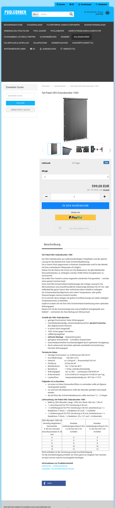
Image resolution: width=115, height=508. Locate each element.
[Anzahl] (75, 142)
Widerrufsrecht (72, 481)
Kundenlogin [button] (84, 4)
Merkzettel (101, 4)
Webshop (48, 504)
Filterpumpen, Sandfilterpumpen (63, 25)
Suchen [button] (61, 4)
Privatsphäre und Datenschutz (78, 467)
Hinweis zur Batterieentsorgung (79, 484)
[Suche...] (35, 14)
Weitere (88, 25)
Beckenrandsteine (13, 25)
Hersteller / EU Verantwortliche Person (58, 415)
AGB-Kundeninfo (73, 470)
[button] (71, 4)
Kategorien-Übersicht (75, 478)
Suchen (20, 49)
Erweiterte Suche (20, 56)
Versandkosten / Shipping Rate (79, 464)
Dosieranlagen (34, 25)
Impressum (70, 473)
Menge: (45, 117)
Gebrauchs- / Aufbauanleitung (54, 412)
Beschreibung (52, 190)
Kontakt (69, 476)
